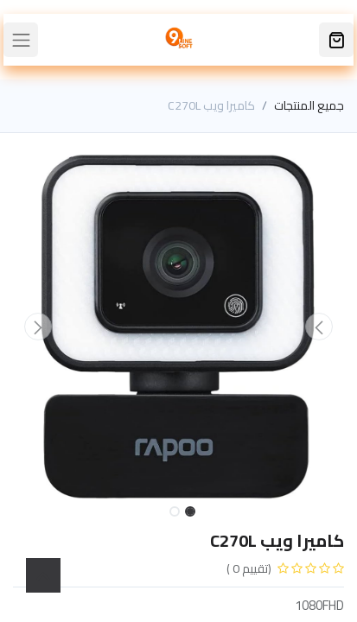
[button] (319, 326)
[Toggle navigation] (20, 39)
